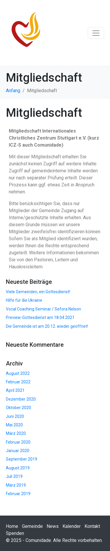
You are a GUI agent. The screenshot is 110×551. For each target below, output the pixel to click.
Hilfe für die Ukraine (24, 300)
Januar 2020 (17, 450)
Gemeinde (32, 526)
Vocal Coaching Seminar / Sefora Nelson (43, 309)
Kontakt (92, 526)
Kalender (71, 526)
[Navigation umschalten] (96, 33)
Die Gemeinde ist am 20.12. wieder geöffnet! (47, 326)
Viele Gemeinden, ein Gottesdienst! (38, 291)
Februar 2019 (18, 493)
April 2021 (15, 390)
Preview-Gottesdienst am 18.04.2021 (40, 317)
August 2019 (18, 468)
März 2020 (16, 433)
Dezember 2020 (21, 399)
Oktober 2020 (18, 407)
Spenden (15, 533)
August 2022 (18, 373)
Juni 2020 (15, 416)
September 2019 (21, 459)
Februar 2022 (18, 382)
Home (12, 526)
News (53, 526)
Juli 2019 (14, 476)
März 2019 (16, 485)
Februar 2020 (18, 442)
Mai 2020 (14, 425)
